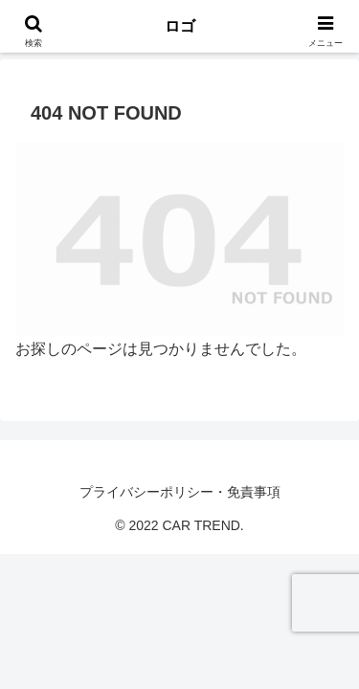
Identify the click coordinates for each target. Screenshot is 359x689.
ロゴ (180, 26)
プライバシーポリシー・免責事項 (179, 492)
